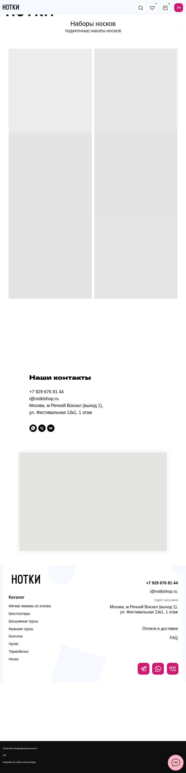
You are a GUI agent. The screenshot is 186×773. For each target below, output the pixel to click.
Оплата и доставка (160, 628)
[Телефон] (42, 428)
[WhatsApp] (33, 428)
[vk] (50, 428)
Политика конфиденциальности (20, 748)
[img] (140, 7)
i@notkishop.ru (163, 591)
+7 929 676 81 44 (162, 583)
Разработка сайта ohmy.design (19, 762)
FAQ (174, 638)
